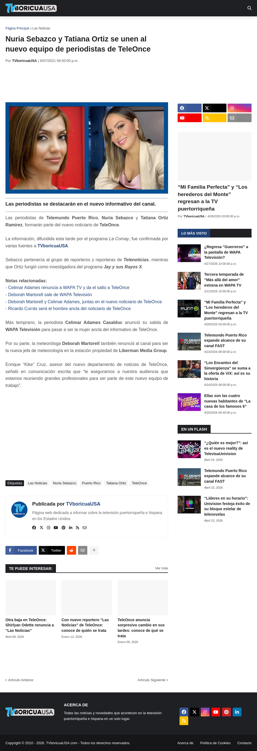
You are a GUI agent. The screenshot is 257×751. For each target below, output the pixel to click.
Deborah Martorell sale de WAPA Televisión (50, 294)
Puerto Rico (91, 483)
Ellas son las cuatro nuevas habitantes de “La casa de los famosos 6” (227, 400)
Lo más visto (194, 233)
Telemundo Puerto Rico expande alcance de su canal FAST (225, 340)
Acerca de (185, 743)
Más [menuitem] (224, 24)
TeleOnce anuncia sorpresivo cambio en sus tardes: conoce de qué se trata (141, 628)
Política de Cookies (215, 743)
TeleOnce (139, 483)
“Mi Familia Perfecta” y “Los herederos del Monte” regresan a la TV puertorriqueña (212, 198)
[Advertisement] (104, 82)
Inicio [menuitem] (15, 24)
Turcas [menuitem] (119, 24)
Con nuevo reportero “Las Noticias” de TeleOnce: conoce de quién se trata (85, 625)
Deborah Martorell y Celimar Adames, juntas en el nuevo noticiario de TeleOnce (85, 301)
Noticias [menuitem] (38, 24)
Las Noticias (41, 28)
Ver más (161, 568)
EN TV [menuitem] (65, 24)
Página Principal (17, 28)
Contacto (244, 743)
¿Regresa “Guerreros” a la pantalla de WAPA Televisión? (226, 252)
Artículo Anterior (21, 680)
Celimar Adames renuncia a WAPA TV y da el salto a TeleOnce (69, 287)
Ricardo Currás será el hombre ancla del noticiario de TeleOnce (69, 308)
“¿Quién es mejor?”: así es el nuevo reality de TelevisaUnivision (226, 448)
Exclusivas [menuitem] (178, 24)
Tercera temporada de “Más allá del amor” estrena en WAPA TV (224, 279)
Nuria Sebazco (64, 483)
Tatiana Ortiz (116, 483)
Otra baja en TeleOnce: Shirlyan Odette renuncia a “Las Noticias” (29, 625)
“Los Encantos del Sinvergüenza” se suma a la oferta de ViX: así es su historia (227, 371)
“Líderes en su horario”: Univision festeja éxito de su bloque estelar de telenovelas (227, 506)
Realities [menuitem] (93, 24)
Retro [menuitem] (205, 24)
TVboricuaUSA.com (61, 743)
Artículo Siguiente (151, 680)
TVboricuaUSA (52, 246)
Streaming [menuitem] (146, 24)
